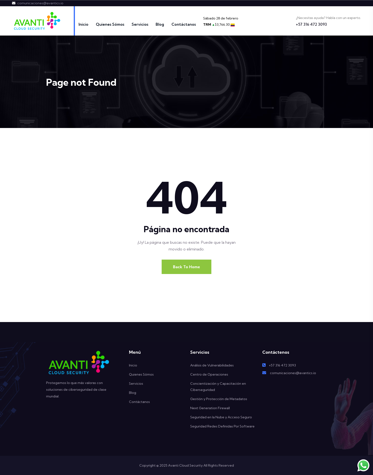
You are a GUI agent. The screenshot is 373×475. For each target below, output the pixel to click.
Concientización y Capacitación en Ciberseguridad (218, 386)
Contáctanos (183, 24)
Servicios (140, 24)
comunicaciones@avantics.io (40, 3)
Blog (160, 24)
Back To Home (186, 266)
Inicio (83, 24)
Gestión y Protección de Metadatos (218, 399)
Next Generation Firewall (210, 408)
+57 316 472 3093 (311, 24)
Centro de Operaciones (209, 374)
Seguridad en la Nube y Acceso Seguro (221, 417)
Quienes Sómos (110, 24)
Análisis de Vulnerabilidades (212, 365)
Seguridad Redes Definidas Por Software (222, 426)
